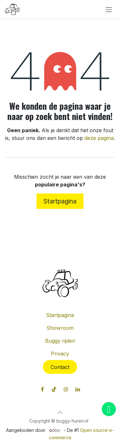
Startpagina (60, 201)
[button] (60, 412)
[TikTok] (54, 389)
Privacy (60, 353)
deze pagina (99, 138)
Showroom (60, 328)
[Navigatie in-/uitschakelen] (108, 9)
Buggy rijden (60, 341)
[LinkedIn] (78, 389)
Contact (60, 367)
